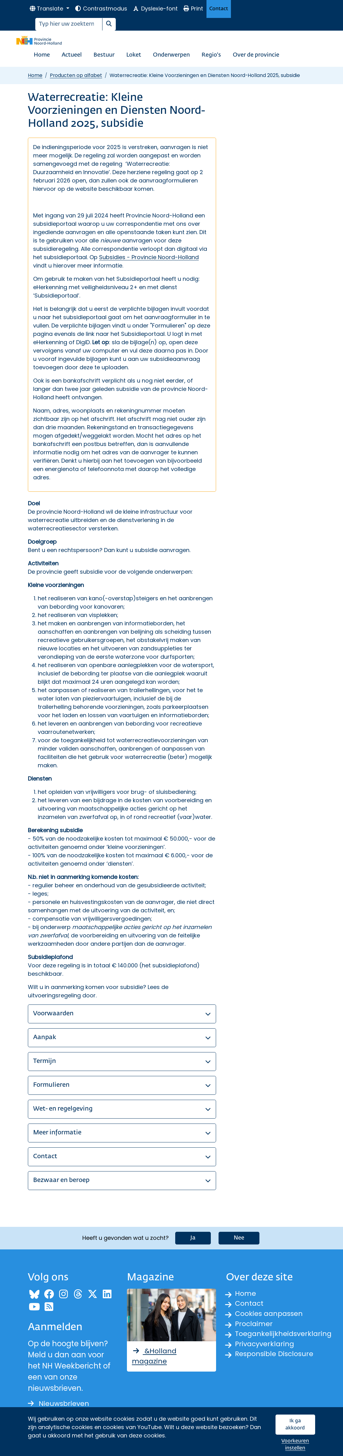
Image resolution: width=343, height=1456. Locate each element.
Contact (218, 8)
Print (193, 8)
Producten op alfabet (76, 75)
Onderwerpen (171, 55)
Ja (193, 1236)
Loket (133, 55)
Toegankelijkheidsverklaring (286, 1336)
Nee (239, 1236)
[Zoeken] (68, 24)
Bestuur (104, 55)
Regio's (211, 55)
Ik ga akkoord (295, 1425)
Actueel (72, 55)
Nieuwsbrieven (60, 1402)
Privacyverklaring (266, 1348)
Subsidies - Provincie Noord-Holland (149, 257)
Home (42, 55)
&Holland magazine (156, 1355)
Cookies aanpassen (271, 1314)
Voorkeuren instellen (295, 1445)
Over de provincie (256, 55)
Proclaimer (255, 1325)
